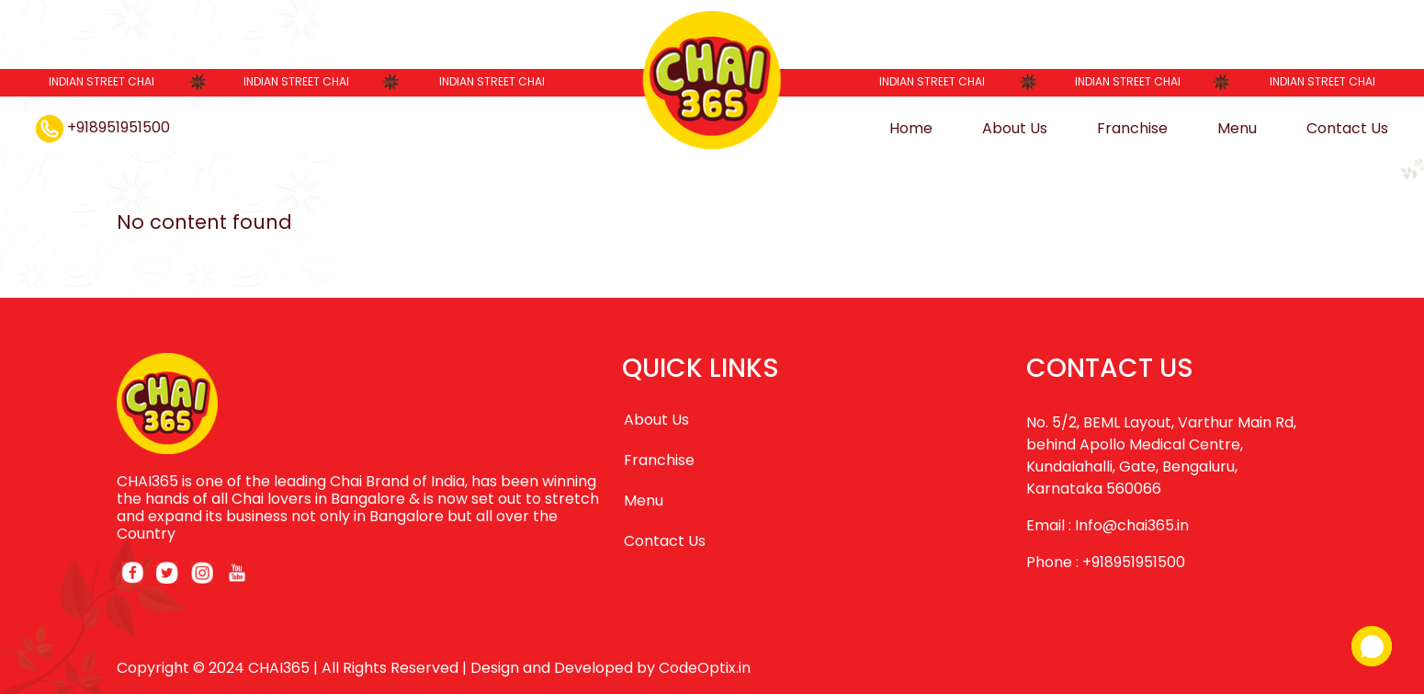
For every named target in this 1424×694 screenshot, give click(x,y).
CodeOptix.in (705, 667)
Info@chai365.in (1132, 525)
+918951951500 (103, 127)
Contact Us (1347, 128)
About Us (1014, 128)
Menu (1237, 128)
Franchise (1132, 128)
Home (910, 128)
